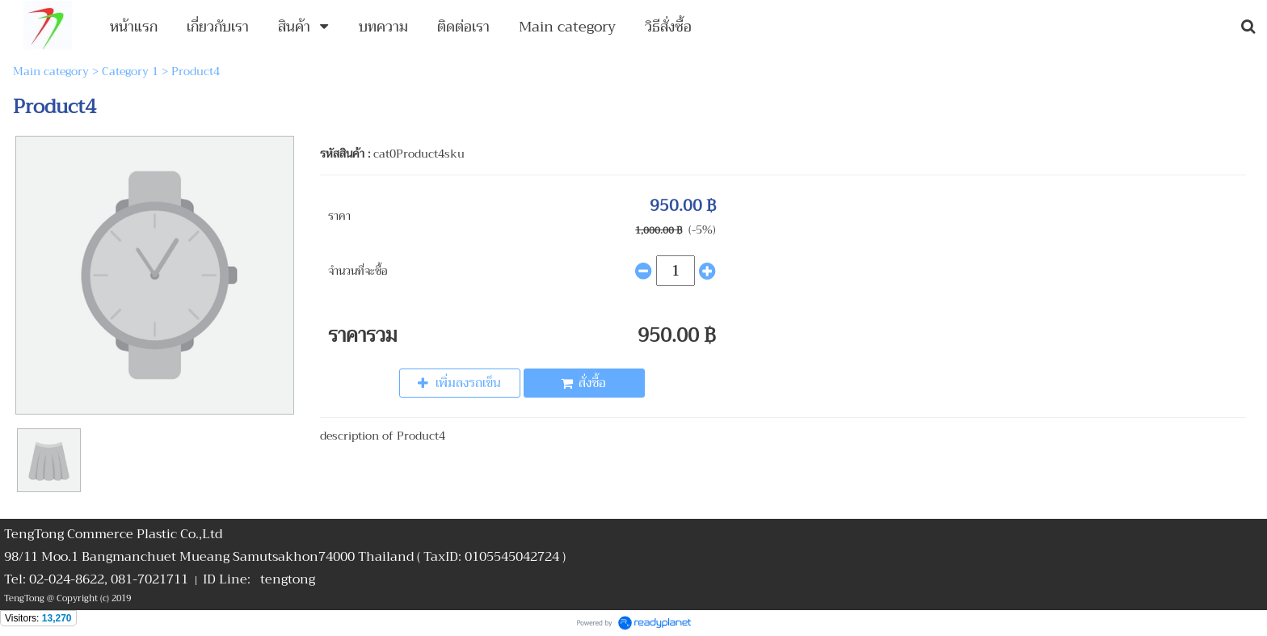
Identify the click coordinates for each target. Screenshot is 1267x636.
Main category (51, 71)
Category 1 (130, 71)
